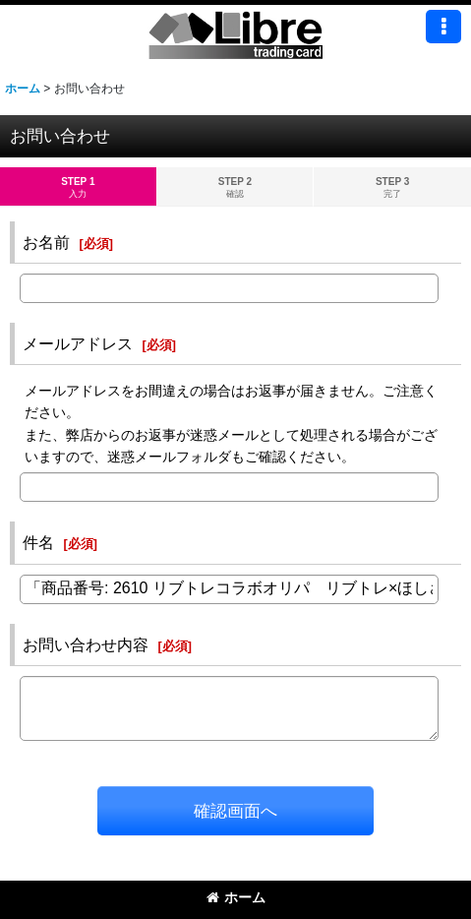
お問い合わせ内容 (85, 644)
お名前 (46, 242)
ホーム (235, 897)
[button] (443, 26)
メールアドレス (78, 343)
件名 (38, 542)
